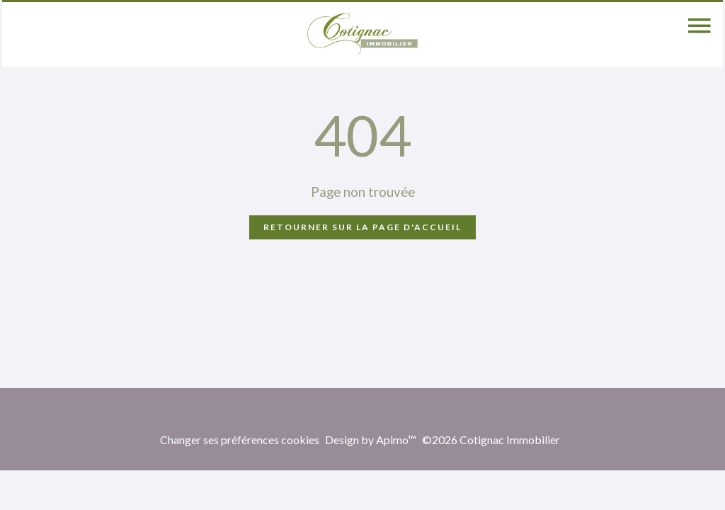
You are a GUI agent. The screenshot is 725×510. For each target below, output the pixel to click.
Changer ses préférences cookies (239, 439)
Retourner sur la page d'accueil (362, 227)
